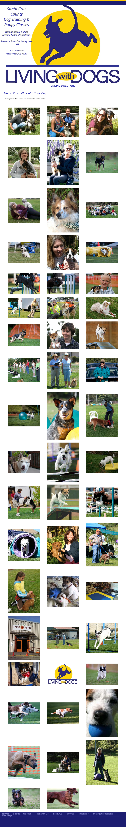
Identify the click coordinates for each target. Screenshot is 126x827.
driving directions (102, 813)
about (16, 813)
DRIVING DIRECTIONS (63, 86)
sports (71, 813)
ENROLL (57, 813)
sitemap (7, 815)
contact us (43, 813)
